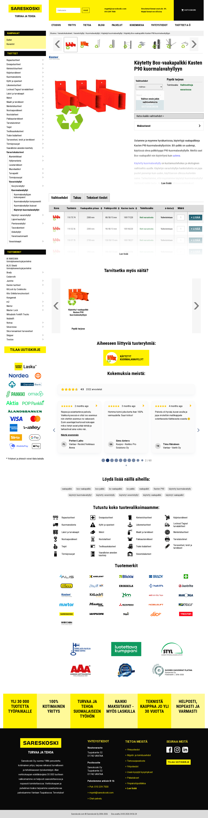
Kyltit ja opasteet (14, 81)
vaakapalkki (67, 488)
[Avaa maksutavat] (169, 125)
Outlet (9, 40)
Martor (9, 306)
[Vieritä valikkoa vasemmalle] (57, 44)
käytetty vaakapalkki (152, 495)
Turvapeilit (13, 173)
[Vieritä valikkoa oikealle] (194, 44)
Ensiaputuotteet (13, 64)
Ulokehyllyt (16, 232)
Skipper (9, 335)
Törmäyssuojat (13, 144)
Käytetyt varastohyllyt (21, 215)
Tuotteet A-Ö (183, 25)
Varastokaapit (15, 241)
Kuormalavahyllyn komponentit (27, 201)
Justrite (9, 281)
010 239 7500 (109, 12)
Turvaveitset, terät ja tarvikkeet (20, 139)
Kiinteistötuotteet (14, 68)
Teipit (9, 127)
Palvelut (117, 25)
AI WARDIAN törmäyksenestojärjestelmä (18, 260)
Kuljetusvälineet (13, 72)
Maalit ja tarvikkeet (15, 102)
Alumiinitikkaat (15, 156)
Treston (9, 339)
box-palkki (99, 488)
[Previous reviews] (54, 430)
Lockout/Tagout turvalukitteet (19, 89)
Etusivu (56, 25)
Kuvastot (10, 44)
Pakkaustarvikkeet (14, 118)
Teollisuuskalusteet (15, 131)
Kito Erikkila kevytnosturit (17, 293)
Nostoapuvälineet (14, 110)
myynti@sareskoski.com (115, 9)
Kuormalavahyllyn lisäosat (25, 205)
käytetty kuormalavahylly (180, 488)
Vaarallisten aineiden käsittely (19, 148)
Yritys (72, 25)
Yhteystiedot (159, 25)
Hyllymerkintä (15, 160)
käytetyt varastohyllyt (129, 495)
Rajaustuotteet (13, 60)
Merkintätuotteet (14, 106)
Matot (9, 97)
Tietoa (87, 25)
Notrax (9, 322)
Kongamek (11, 297)
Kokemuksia (137, 25)
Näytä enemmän (70, 435)
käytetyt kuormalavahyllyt (80, 495)
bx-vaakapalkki (115, 488)
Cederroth (11, 276)
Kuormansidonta (13, 77)
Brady (9, 272)
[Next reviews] (198, 430)
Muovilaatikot (15, 169)
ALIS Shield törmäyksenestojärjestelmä (18, 267)
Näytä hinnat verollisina (151, 12)
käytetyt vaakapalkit (175, 495)
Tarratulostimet (13, 123)
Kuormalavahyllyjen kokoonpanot (22, 196)
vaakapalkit (144, 488)
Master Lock (12, 310)
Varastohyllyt (15, 181)
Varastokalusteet (15, 152)
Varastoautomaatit (19, 236)
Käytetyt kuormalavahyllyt (26, 210)
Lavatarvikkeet (15, 165)
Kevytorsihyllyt (18, 186)
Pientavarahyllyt (18, 223)
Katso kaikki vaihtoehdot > (150, 116)
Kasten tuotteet (13, 285)
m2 (7, 301)
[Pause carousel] (126, 465)
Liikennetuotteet (13, 85)
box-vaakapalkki (84, 488)
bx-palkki (131, 488)
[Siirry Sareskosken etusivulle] (25, 10)
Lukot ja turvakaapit (15, 93)
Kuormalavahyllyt (19, 190)
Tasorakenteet (17, 227)
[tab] (59, 197)
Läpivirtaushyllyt (18, 219)
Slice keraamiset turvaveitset (19, 331)
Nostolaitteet (12, 114)
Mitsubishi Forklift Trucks (17, 314)
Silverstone (11, 327)
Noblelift (10, 318)
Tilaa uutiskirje (25, 350)
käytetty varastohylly (105, 495)
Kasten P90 (159, 488)
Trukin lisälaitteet (14, 135)
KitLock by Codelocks (16, 289)
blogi (101, 25)
